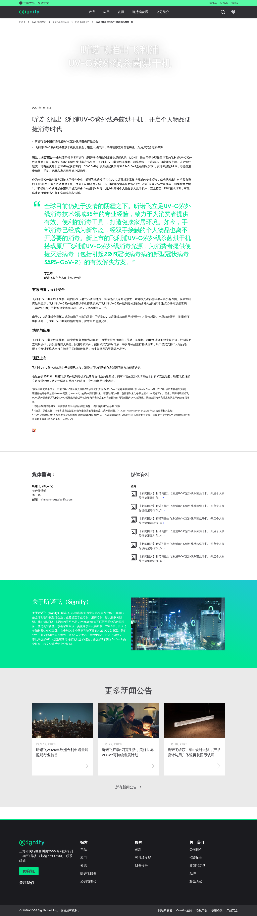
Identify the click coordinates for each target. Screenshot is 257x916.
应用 (106, 12)
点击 (168, 389)
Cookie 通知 (184, 910)
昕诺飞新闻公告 (82, 22)
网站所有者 (165, 910)
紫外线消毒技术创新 (143, 376)
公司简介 (162, 12)
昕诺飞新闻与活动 (61, 22)
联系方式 (196, 882)
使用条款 (216, 910)
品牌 (193, 874)
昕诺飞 (22, 22)
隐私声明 (201, 910)
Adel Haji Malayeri (131, 410)
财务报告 (141, 865)
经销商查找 (88, 882)
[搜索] (222, 12)
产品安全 (232, 910)
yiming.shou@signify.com (56, 499)
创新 (138, 849)
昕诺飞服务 (88, 874)
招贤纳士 (196, 857)
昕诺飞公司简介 (39, 22)
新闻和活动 (198, 865)
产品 (92, 12)
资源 (121, 12)
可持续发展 (140, 12)
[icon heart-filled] (233, 12)
